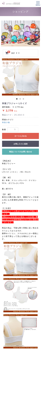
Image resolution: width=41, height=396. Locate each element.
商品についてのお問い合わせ (20, 152)
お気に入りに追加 (21, 144)
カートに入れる (20, 136)
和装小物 (6, 122)
